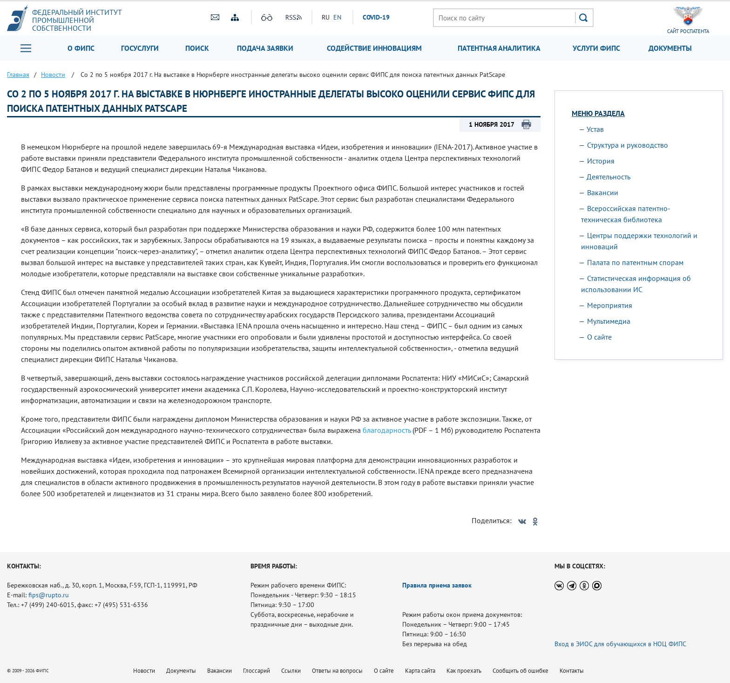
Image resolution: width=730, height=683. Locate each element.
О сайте (599, 337)
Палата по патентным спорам (635, 262)
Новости (144, 671)
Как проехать (463, 671)
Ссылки (291, 671)
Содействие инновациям (374, 48)
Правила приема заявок (437, 585)
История (601, 160)
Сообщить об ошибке (520, 671)
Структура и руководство (627, 145)
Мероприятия (609, 305)
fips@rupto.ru (48, 595)
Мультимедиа (608, 321)
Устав (595, 129)
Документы (670, 48)
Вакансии (602, 192)
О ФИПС (81, 48)
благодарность (387, 430)
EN (337, 17)
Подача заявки (265, 48)
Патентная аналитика (499, 48)
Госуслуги (140, 48)
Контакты (572, 671)
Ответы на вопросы (337, 671)
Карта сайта (420, 671)
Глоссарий (256, 671)
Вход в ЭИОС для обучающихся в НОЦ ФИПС (620, 644)
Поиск (197, 48)
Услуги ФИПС (596, 48)
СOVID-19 (376, 17)
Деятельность (608, 176)
